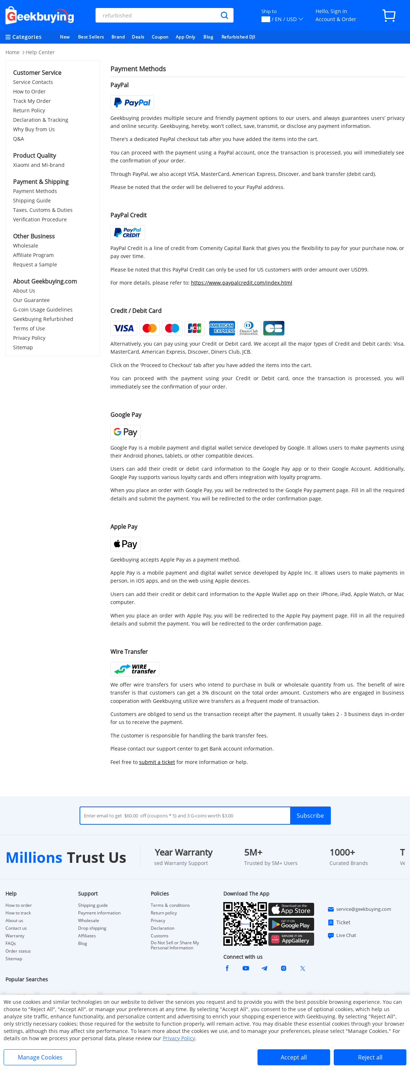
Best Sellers (91, 37)
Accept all (294, 1057)
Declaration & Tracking (40, 119)
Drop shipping (92, 928)
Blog (208, 37)
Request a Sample (35, 264)
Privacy (158, 920)
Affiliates (87, 935)
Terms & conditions (170, 905)
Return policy (164, 913)
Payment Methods (35, 191)
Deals (138, 37)
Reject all (370, 1057)
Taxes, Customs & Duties (43, 209)
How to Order (29, 91)
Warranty (14, 935)
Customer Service (37, 73)
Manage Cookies (40, 1057)
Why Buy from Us (34, 129)
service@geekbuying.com (359, 909)
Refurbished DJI (238, 37)
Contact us (16, 928)
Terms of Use (29, 328)
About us (14, 920)
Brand (118, 37)
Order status (18, 951)
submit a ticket (157, 762)
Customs (160, 935)
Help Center (40, 52)
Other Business (34, 236)
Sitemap (23, 347)
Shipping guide (93, 905)
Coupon (160, 37)
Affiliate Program (33, 255)
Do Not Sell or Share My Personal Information (175, 945)
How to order (18, 905)
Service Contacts (33, 82)
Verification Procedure (40, 219)
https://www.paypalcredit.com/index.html (241, 282)
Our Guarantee (31, 300)
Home (12, 52)
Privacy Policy (29, 337)
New (65, 37)
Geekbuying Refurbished (43, 318)
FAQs (10, 943)
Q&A (18, 138)
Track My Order (32, 100)
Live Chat (341, 935)
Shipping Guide (32, 200)
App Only (185, 37)
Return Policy (29, 110)
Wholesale (25, 245)
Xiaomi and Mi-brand (39, 164)
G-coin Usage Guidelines (43, 309)
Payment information (99, 913)
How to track (18, 913)
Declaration (162, 928)
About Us (24, 290)
